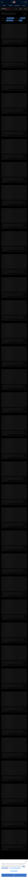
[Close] (26, 861)
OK (14, 875)
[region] (14, 868)
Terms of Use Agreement (15, 868)
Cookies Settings (14, 871)
